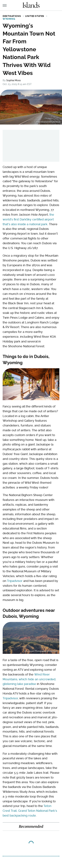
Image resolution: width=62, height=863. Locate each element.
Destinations (12, 16)
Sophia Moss (13, 80)
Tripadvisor (14, 581)
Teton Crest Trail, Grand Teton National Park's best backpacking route (30, 810)
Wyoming (9, 19)
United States (34, 16)
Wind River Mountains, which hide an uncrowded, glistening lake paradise (29, 679)
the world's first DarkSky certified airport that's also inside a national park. (28, 219)
